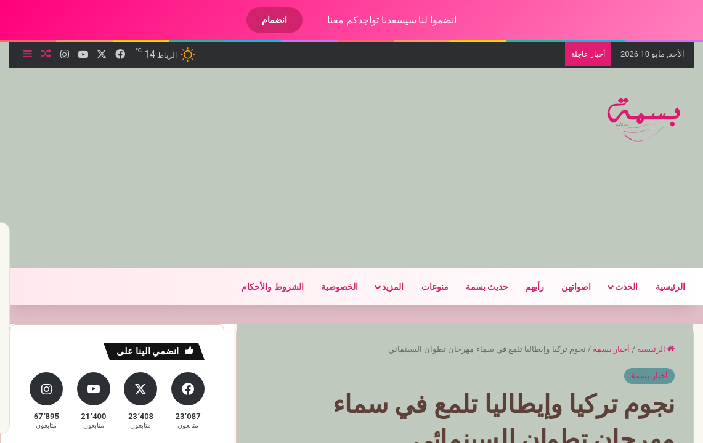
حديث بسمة (476, 287)
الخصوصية (329, 287)
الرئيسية (660, 287)
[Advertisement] (223, 166)
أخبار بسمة (600, 349)
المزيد (382, 287)
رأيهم (524, 287)
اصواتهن (565, 287)
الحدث (615, 287)
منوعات (424, 287)
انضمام (264, 20)
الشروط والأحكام (262, 287)
